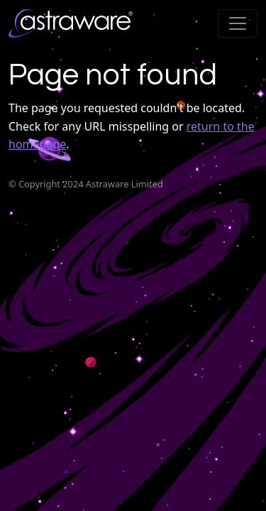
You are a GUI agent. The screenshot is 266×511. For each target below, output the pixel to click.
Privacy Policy (221, 183)
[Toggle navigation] (237, 23)
